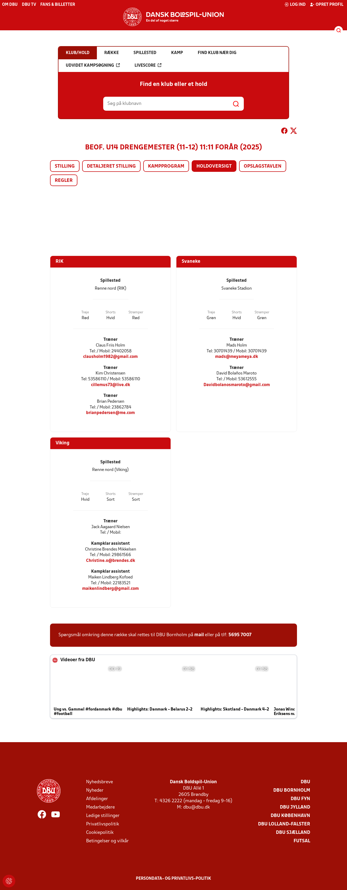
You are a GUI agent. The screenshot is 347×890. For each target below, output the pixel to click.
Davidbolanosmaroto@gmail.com (237, 385)
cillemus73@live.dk (110, 385)
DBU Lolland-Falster (284, 824)
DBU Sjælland (293, 832)
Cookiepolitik (99, 832)
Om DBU (10, 5)
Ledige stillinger (103, 816)
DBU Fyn (300, 799)
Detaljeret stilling (111, 166)
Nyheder (94, 790)
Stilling (65, 166)
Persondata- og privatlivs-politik (173, 879)
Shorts (111, 312)
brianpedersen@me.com (110, 413)
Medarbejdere (100, 807)
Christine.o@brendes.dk (110, 561)
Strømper (135, 312)
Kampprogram (166, 166)
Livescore (148, 65)
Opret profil (326, 4)
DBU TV (29, 5)
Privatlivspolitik (102, 824)
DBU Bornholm (291, 790)
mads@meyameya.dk (236, 357)
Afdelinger (97, 799)
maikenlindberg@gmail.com (110, 589)
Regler (64, 180)
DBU (305, 782)
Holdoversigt (214, 166)
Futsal (302, 841)
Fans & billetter (57, 5)
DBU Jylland (295, 807)
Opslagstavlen (262, 166)
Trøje (85, 312)
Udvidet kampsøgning (93, 65)
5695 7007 (240, 635)
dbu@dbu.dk (196, 807)
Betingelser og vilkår (107, 841)
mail (199, 635)
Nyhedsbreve (99, 782)
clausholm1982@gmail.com (110, 357)
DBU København (290, 816)
